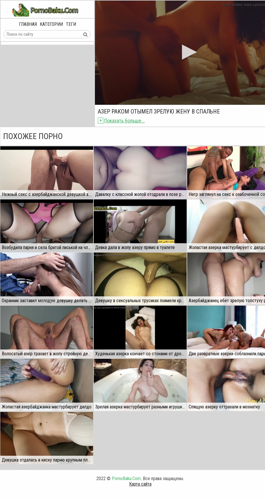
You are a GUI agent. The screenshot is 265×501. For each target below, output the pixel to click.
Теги (71, 24)
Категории (51, 24)
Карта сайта (140, 484)
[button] (187, 52)
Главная (28, 24)
